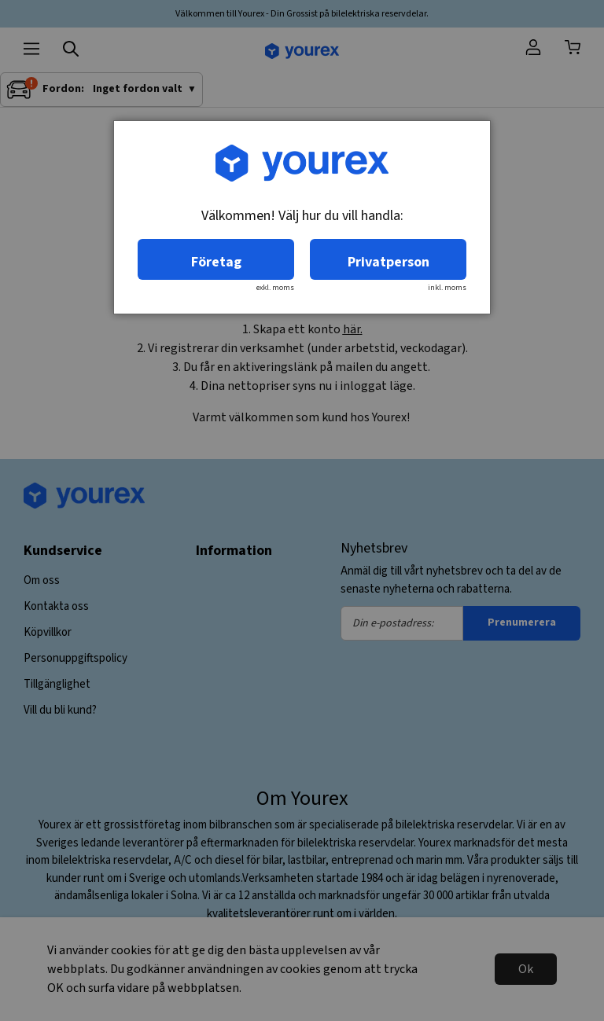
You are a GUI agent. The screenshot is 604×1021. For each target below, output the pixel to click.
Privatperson (388, 262)
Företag (216, 262)
